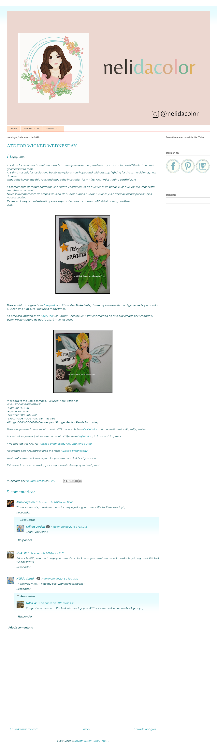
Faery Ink (49, 305)
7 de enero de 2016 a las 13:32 (59, 578)
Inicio (86, 729)
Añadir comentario (20, 627)
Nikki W (21, 553)
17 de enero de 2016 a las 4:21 (55, 602)
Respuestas (27, 519)
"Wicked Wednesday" (74, 450)
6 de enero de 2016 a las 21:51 (46, 553)
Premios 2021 (53, 128)
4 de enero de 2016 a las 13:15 (69, 526)
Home (13, 128)
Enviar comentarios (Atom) (91, 740)
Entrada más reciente (24, 729)
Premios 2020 (31, 128)
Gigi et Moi (90, 429)
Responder (23, 512)
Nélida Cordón (35, 526)
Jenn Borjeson (25, 502)
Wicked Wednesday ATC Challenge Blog (65, 443)
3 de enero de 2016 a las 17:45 (54, 502)
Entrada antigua (145, 729)
